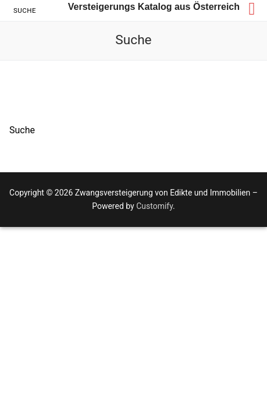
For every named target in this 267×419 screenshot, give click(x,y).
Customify (154, 206)
